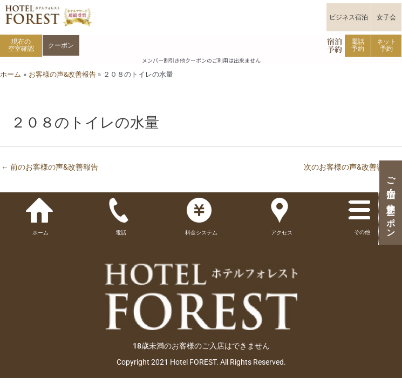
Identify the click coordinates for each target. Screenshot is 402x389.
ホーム (40, 233)
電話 (120, 233)
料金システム (201, 233)
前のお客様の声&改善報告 (49, 167)
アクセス (281, 233)
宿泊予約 (334, 45)
